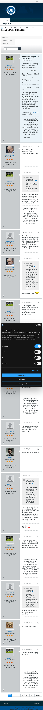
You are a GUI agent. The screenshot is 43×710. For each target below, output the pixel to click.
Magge (9, 484)
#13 (38, 584)
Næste (38, 695)
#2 (38, 146)
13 (31, 695)
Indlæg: (7, 74)
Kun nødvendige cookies (21, 384)
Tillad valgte (21, 379)
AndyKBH (10, 241)
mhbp (10, 632)
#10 (38, 449)
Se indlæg (36, 180)
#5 (38, 259)
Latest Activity (8, 40)
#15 (38, 649)
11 (27, 695)
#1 (38, 56)
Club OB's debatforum (17, 28)
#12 (38, 537)
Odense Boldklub (31, 28)
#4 (38, 232)
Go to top (37, 703)
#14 (38, 623)
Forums (5, 20)
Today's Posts (6, 24)
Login (37, 1)
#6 (38, 302)
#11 (38, 475)
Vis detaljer (35, 370)
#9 (38, 423)
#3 (38, 173)
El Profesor (10, 458)
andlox (9, 65)
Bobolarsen (9, 155)
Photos (5, 43)
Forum (7, 28)
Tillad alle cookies (21, 375)
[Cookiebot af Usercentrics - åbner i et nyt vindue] (31, 325)
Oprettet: (6, 73)
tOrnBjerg (10, 431)
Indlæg (5, 37)
